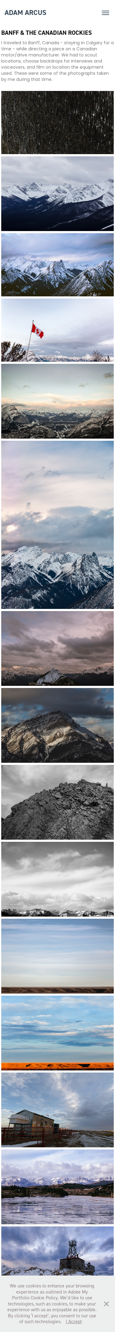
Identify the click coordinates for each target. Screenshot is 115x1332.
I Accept (74, 1321)
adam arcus (25, 12)
